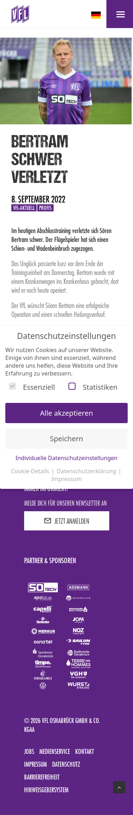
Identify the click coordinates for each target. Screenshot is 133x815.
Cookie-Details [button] (31, 471)
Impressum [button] (66, 479)
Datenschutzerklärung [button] (87, 471)
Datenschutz (66, 764)
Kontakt (84, 751)
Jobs (29, 751)
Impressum (35, 764)
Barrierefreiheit (42, 777)
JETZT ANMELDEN (66, 520)
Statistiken (92, 387)
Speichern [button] (66, 438)
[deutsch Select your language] (96, 15)
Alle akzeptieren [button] (66, 413)
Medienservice (54, 751)
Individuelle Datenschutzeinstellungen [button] (67, 458)
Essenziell (32, 387)
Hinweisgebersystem (46, 790)
